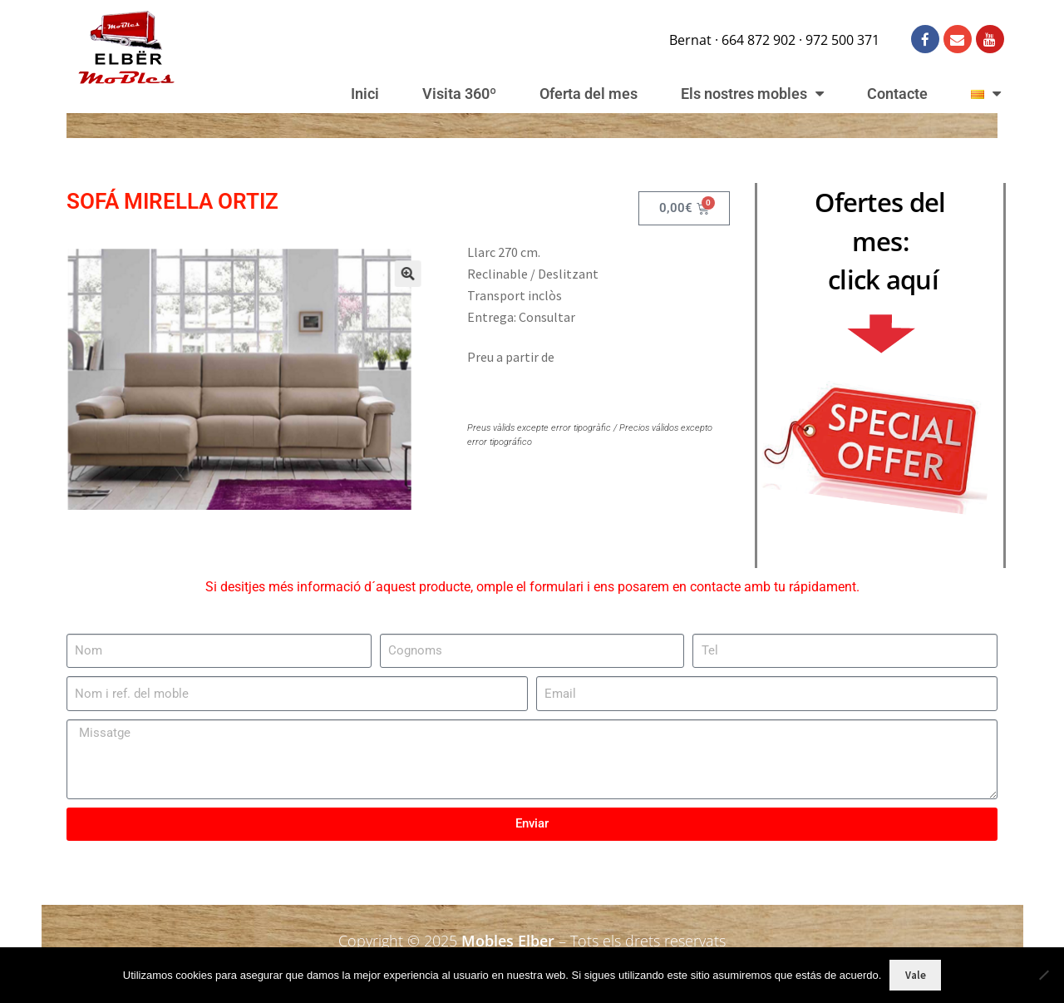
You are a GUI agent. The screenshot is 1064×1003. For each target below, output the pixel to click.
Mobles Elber (507, 941)
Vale (915, 975)
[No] (1043, 974)
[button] (390, 287)
